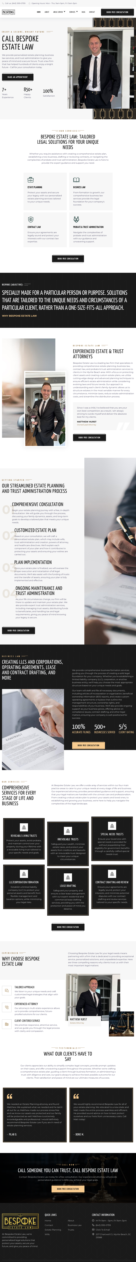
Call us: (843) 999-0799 (13, 3)
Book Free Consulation (68, 259)
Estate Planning (53, 1230)
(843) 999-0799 (101, 1225)
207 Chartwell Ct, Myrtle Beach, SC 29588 (111, 1236)
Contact (92, 12)
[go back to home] (20, 1222)
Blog (83, 12)
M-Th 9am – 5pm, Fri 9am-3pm (109, 1220)
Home (39, 12)
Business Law (75, 1225)
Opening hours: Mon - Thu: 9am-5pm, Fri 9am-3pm (52, 3)
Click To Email (101, 1229)
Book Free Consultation (117, 12)
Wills (47, 1234)
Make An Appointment (18, 77)
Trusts (71, 1230)
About (47, 12)
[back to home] (8, 12)
